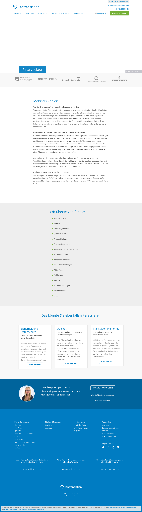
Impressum (106, 425)
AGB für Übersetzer (109, 436)
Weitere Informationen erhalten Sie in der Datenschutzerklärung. (24, 510)
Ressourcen (19, 439)
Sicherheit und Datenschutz (25, 434)
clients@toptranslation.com (118, 6)
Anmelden (49, 428)
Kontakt (17, 448)
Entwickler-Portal (80, 425)
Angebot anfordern (119, 13)
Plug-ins (77, 431)
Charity (17, 436)
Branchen (78, 13)
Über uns (18, 425)
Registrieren (49, 425)
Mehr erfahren (35, 364)
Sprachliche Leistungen (36, 13)
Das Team (18, 428)
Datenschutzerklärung (110, 428)
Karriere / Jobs (20, 445)
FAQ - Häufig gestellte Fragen (25, 442)
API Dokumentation (81, 428)
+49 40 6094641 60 (122, 9)
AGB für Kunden (108, 434)
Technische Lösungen (61, 13)
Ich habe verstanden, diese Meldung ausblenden (122, 508)
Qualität (18, 431)
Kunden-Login (102, 13)
